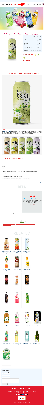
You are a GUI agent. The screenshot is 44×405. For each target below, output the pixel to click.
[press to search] (42, 1)
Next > (41, 182)
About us (14, 402)
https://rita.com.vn (27, 392)
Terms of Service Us (27, 402)
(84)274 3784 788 (19, 391)
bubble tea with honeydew (23, 224)
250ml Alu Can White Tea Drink (27, 343)
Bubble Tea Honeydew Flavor (7, 131)
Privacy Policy (22, 402)
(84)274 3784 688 (12, 391)
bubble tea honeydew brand (12, 224)
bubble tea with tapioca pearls (31, 224)
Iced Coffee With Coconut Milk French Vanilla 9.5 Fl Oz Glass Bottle (6, 252)
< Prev (2, 182)
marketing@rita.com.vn (19, 392)
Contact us (18, 402)
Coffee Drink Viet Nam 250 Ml (17, 269)
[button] (1, 18)
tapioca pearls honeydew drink (7, 225)
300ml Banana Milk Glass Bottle (27, 269)
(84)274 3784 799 (26, 391)
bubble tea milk (17, 224)
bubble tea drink (5, 224)
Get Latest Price (39, 44)
